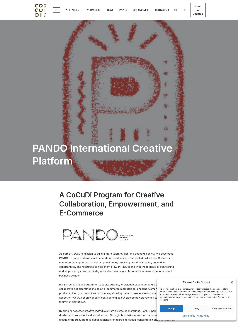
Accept (171, 308)
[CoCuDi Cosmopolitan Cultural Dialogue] (40, 10)
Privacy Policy (203, 316)
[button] (231, 282)
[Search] (185, 10)
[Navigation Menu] (56, 10)
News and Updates (198, 10)
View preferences (221, 308)
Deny (196, 308)
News (110, 10)
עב (175, 10)
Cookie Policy (189, 316)
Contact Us (162, 10)
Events (123, 10)
